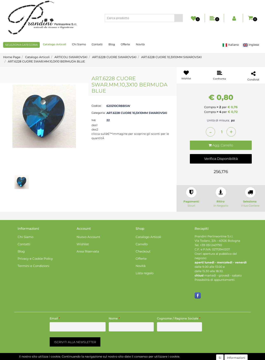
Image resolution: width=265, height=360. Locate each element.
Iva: (94, 120)
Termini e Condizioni (33, 266)
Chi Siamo (79, 44)
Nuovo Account (88, 237)
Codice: (96, 105)
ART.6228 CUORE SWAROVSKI (114, 57)
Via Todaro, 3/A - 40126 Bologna (217, 241)
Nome (114, 318)
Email (55, 318)
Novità (140, 44)
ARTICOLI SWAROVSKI (70, 57)
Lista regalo (144, 273)
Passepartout (150, 358)
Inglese (251, 45)
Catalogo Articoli (54, 44)
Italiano (230, 45)
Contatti (97, 44)
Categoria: (98, 112)
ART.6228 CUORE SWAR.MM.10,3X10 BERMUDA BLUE (46, 61)
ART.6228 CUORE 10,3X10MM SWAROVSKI (171, 57)
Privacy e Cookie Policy (35, 259)
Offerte (125, 44)
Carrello (142, 244)
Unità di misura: (218, 120)
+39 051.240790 (211, 245)
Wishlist (83, 244)
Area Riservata (88, 251)
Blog (111, 44)
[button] (178, 18)
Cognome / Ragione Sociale (178, 318)
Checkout (143, 251)
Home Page (11, 57)
